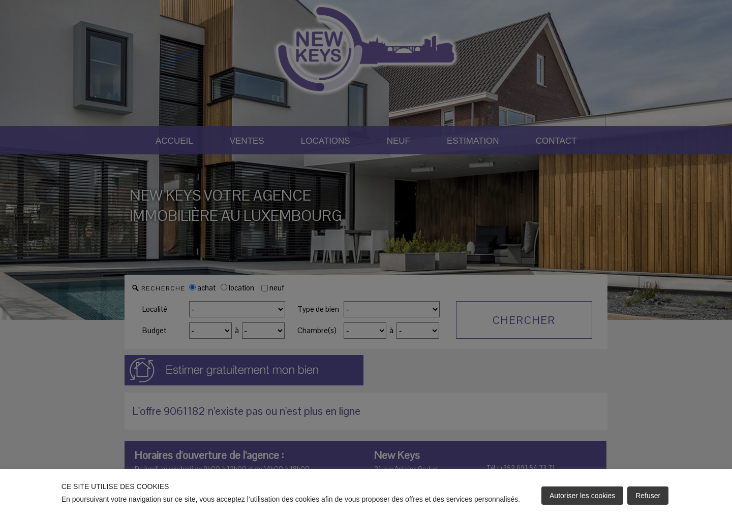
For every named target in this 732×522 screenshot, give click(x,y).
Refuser (647, 496)
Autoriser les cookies (582, 496)
